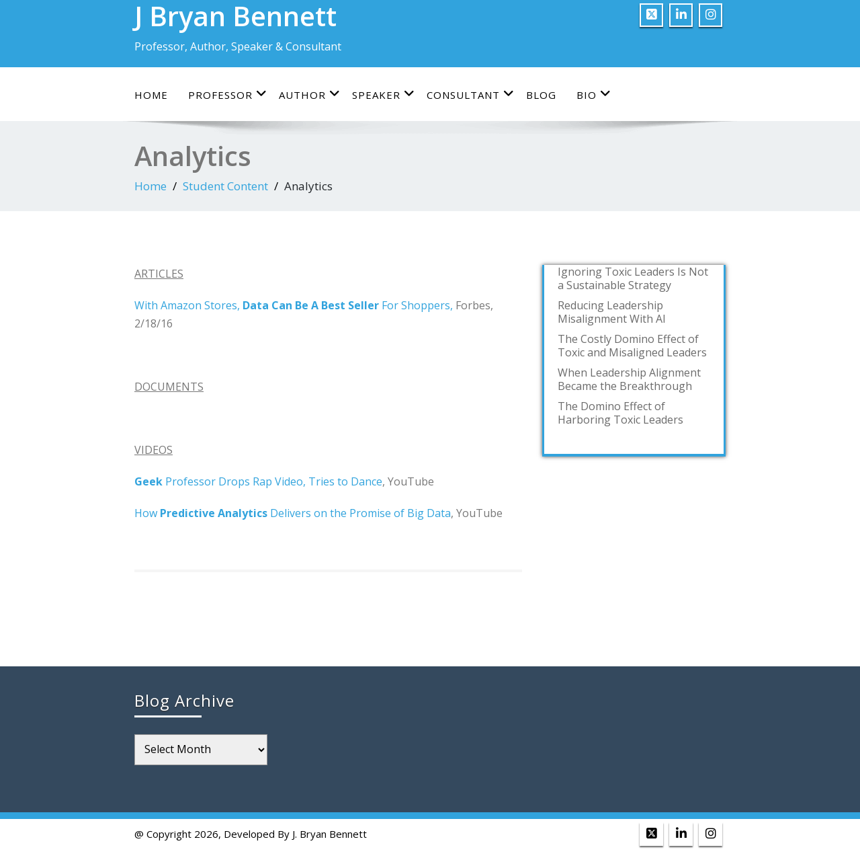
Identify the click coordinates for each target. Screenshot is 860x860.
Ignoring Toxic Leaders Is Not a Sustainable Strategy (633, 278)
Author (310, 94)
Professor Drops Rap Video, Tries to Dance (258, 481)
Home (151, 95)
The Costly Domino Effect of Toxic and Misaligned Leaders (632, 345)
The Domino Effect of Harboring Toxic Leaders (620, 412)
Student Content (225, 186)
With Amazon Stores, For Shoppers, (293, 305)
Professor (227, 94)
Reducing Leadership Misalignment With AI (612, 312)
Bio (593, 94)
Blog (541, 95)
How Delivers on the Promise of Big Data (292, 513)
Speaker (383, 94)
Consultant (471, 94)
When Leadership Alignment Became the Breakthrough (629, 379)
